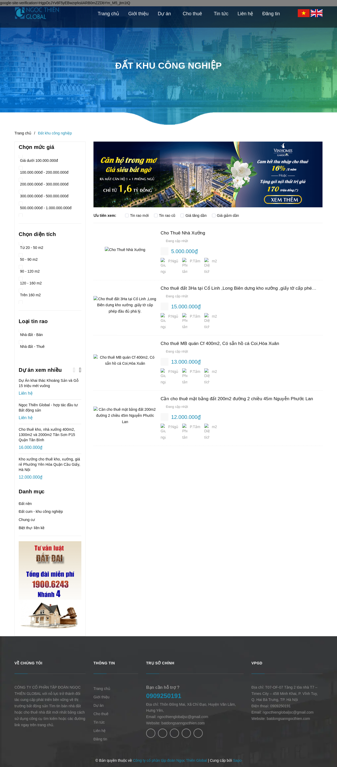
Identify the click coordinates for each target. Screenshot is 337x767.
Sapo (237, 760)
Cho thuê (100, 714)
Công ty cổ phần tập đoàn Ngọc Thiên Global (170, 760)
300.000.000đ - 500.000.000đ (43, 194)
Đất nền (25, 504)
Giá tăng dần (193, 215)
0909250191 (163, 695)
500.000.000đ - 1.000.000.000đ (45, 206)
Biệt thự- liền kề (31, 528)
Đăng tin (100, 739)
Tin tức (99, 722)
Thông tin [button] (104, 663)
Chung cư (27, 520)
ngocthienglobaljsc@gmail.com (182, 717)
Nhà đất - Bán (31, 333)
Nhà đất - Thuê (31, 345)
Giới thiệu (101, 697)
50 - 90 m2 (28, 258)
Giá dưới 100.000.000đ (38, 159)
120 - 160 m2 (30, 281)
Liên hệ (99, 731)
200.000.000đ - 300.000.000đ (43, 182)
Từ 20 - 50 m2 (31, 246)
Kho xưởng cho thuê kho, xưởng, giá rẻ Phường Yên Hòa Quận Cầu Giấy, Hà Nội (49, 464)
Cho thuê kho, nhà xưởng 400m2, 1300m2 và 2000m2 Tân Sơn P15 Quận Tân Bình (47, 434)
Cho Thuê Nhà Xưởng (183, 232)
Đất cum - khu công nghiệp (41, 511)
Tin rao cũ (164, 215)
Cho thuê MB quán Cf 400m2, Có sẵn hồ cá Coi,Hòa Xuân (220, 333)
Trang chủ (101, 688)
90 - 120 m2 (29, 269)
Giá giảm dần (225, 215)
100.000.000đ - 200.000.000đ (43, 170)
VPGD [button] (256, 663)
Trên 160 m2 (30, 293)
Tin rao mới (137, 215)
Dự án (98, 705)
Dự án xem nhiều (40, 370)
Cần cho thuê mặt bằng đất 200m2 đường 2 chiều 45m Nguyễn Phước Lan (237, 383)
